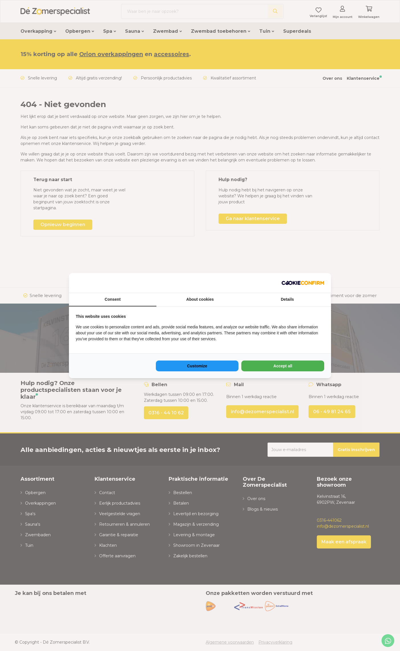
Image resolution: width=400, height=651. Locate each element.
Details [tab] (287, 299)
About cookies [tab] (200, 299)
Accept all (283, 366)
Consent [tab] (113, 299)
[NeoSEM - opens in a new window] (302, 283)
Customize (197, 366)
